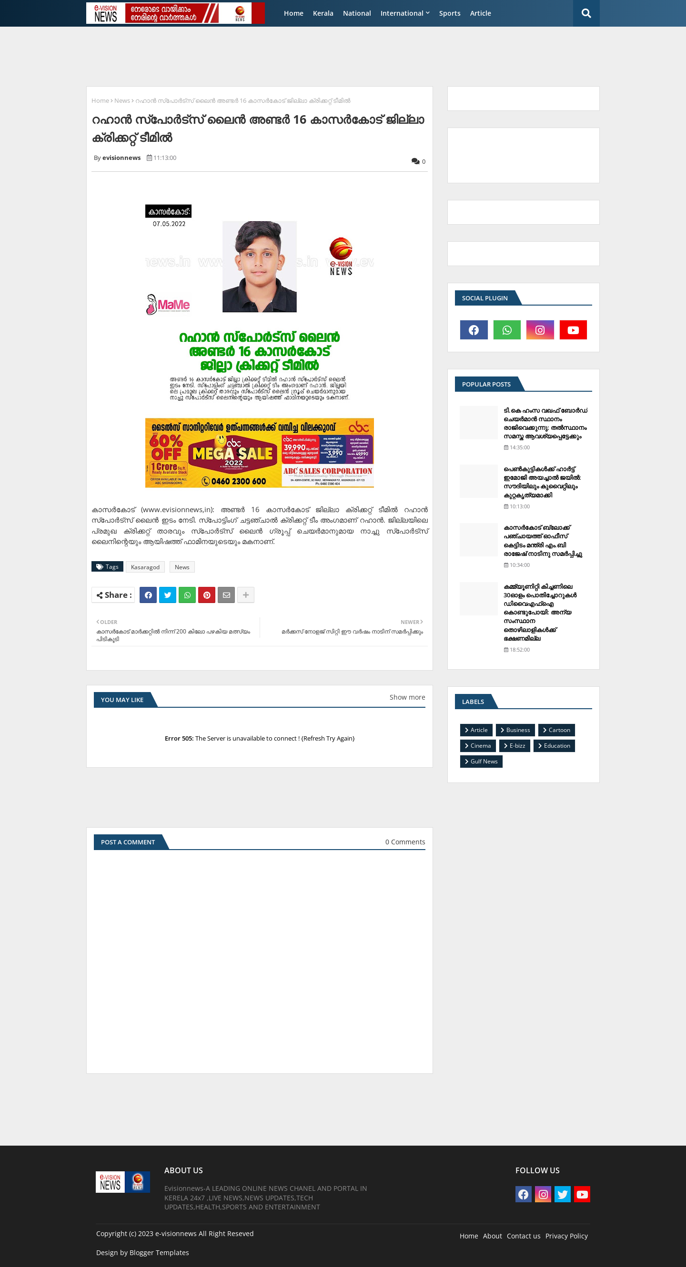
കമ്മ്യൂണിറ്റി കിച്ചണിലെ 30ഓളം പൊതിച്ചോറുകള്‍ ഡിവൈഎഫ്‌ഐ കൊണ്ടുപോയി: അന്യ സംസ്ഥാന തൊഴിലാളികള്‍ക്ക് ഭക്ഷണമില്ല (540, 612)
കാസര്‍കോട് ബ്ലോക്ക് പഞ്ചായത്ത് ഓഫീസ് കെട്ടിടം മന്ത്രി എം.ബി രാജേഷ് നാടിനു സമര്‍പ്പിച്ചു (543, 540)
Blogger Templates (159, 1252)
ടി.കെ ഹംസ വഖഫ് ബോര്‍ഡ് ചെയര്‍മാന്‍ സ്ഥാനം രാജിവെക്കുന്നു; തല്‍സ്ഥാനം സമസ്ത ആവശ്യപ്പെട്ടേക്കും (545, 423)
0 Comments (405, 841)
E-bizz (517, 746)
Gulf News (484, 761)
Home (293, 13)
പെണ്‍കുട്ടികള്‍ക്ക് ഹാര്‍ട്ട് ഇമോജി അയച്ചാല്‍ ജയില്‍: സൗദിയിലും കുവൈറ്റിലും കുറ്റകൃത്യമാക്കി (542, 482)
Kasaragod (145, 567)
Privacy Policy (566, 1235)
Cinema (481, 746)
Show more (407, 697)
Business (518, 730)
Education (557, 746)
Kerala (323, 13)
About (492, 1235)
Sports (450, 13)
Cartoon (559, 730)
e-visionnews (176, 1233)
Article (480, 13)
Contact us (524, 1235)
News (122, 100)
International (402, 13)
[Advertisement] (312, 55)
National (357, 13)
